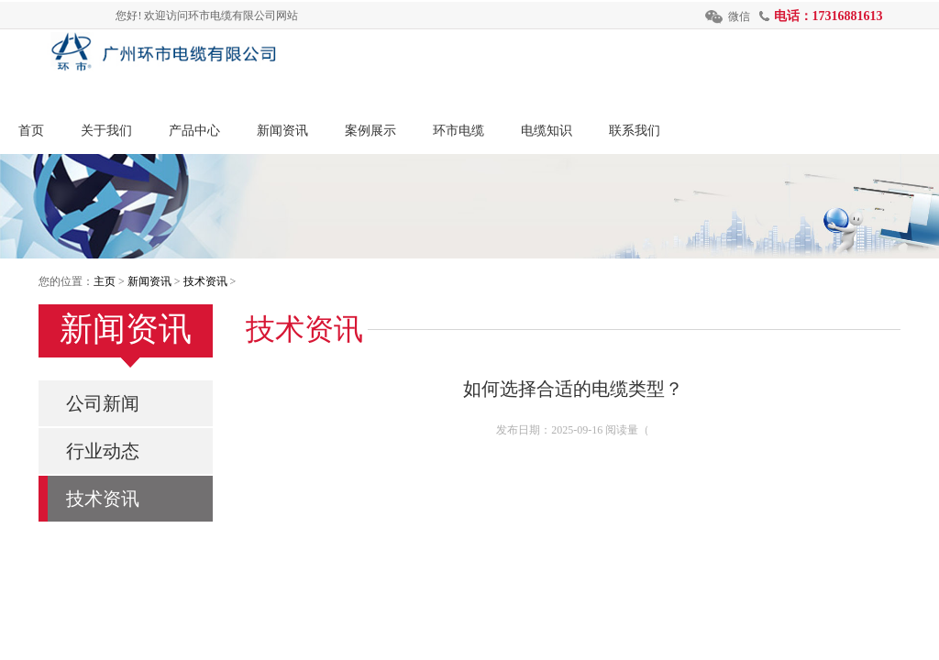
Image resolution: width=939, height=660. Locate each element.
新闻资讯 (282, 131)
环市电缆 (458, 131)
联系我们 (634, 131)
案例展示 (370, 131)
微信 (739, 16)
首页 (31, 131)
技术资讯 (205, 281)
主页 (105, 281)
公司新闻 (102, 403)
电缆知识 (546, 131)
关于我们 (106, 131)
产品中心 (194, 131)
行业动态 (102, 451)
